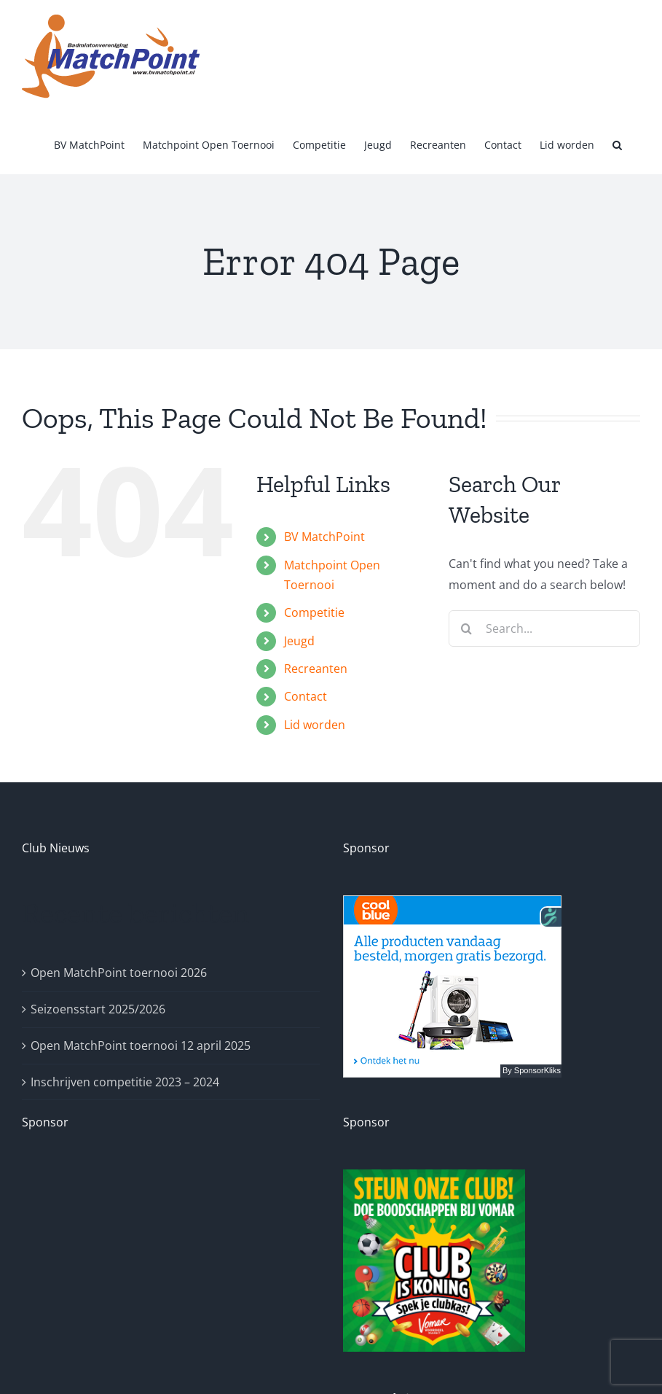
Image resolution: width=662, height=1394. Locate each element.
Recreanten (315, 669)
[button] (617, 143)
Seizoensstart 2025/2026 (98, 1009)
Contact (305, 696)
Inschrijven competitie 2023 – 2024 (125, 1082)
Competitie (314, 612)
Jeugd (299, 641)
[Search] (467, 628)
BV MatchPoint (324, 537)
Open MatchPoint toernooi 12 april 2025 (141, 1045)
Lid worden (314, 725)
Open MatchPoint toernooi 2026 (119, 973)
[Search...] (544, 628)
